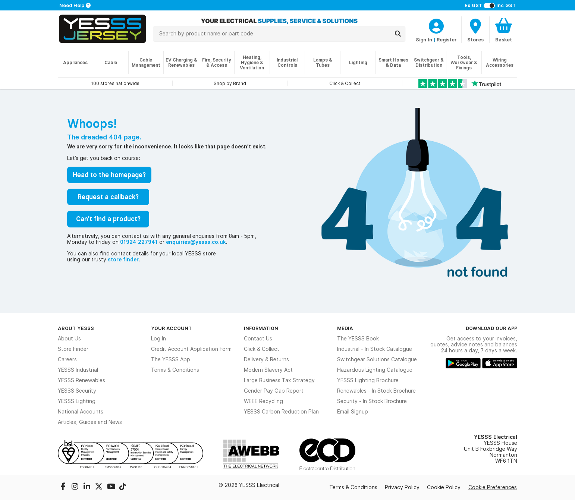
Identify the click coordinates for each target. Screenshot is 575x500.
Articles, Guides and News (90, 422)
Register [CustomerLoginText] (447, 40)
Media (345, 328)
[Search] (397, 33)
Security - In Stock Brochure (372, 401)
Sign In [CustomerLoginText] (424, 40)
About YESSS (76, 328)
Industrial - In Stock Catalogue (374, 349)
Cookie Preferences (492, 487)
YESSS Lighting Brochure (368, 380)
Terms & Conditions (175, 370)
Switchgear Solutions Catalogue (377, 359)
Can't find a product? (108, 219)
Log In (158, 339)
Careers (67, 359)
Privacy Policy (402, 487)
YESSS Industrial (78, 370)
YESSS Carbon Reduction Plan (281, 412)
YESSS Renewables (81, 380)
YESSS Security (77, 391)
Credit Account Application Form (191, 349)
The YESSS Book (358, 339)
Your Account (171, 328)
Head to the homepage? (109, 175)
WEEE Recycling (263, 401)
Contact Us (258, 339)
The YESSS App (170, 359)
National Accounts (80, 412)
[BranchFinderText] (475, 29)
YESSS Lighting (76, 401)
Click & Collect (261, 349)
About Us (69, 339)
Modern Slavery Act (268, 370)
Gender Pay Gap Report (274, 391)
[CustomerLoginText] (436, 25)
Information (261, 328)
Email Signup (352, 412)
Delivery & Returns (266, 359)
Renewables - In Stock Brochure (376, 391)
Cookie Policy (444, 487)
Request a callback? (108, 197)
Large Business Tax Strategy (279, 380)
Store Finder (73, 349)
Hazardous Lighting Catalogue (374, 370)
